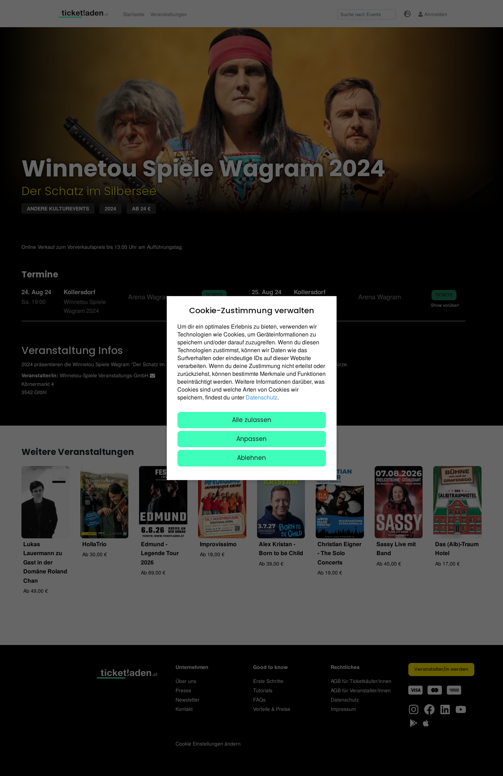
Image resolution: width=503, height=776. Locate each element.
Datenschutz (261, 397)
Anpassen (251, 439)
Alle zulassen (251, 420)
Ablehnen (251, 458)
